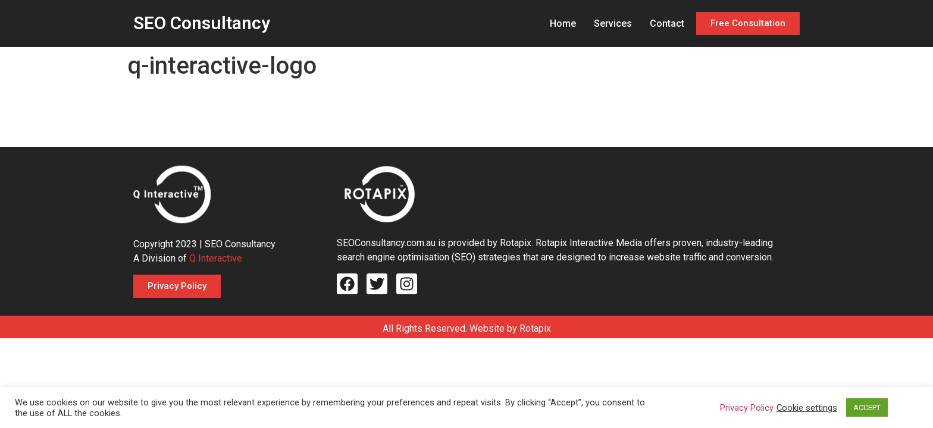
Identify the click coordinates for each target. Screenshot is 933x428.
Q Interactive (215, 258)
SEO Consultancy (201, 22)
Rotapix (535, 328)
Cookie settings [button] (807, 407)
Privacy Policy (747, 407)
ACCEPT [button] (867, 407)
